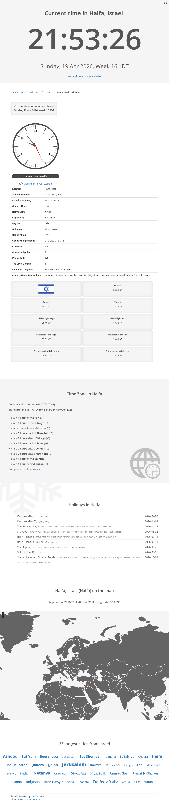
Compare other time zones (24, 469)
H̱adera (37, 764)
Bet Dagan (68, 756)
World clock (34, 92)
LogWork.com (37, 796)
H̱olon (53, 764)
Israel (47, 92)
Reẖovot (33, 781)
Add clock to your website (86, 76)
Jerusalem (74, 764)
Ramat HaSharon (145, 773)
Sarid (70, 782)
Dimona (111, 756)
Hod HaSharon (16, 765)
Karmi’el (96, 765)
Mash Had (153, 765)
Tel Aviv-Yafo (105, 781)
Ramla (17, 782)
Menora (11, 773)
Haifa (157, 756)
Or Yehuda (60, 773)
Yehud (126, 782)
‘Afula (148, 782)
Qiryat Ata (78, 773)
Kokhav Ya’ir (113, 765)
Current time (17, 92)
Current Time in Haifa (36, 176)
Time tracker (17, 799)
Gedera (143, 756)
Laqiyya (128, 765)
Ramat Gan (119, 773)
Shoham (83, 782)
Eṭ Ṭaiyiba (127, 756)
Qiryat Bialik (98, 773)
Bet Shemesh (90, 756)
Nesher (25, 773)
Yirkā (137, 782)
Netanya (42, 773)
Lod (140, 765)
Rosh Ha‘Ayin (53, 782)
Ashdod (10, 756)
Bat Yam (28, 756)
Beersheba (49, 756)
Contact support (32, 799)
